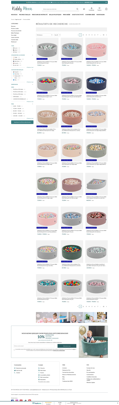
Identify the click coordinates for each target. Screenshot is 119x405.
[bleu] (22, 79)
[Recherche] (77, 9)
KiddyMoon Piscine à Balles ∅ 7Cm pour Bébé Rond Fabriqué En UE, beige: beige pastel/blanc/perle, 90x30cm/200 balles (47, 163)
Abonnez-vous (67, 346)
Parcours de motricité (40, 14)
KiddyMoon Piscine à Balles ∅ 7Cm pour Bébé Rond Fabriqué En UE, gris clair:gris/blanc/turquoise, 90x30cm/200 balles (47, 298)
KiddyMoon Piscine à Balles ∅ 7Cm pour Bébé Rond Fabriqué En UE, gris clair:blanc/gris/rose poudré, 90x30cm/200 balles (72, 96)
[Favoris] (99, 9)
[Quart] (22, 50)
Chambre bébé (90, 14)
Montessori (101, 14)
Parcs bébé (66, 14)
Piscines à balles (24, 14)
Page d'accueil (18, 19)
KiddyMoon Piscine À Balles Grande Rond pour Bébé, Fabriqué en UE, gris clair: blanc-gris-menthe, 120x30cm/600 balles (96, 265)
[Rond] (22, 52)
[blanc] (22, 77)
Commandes (17, 365)
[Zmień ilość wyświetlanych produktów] (57, 34)
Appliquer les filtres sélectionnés (22, 122)
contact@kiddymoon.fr (35, 389)
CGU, (74, 349)
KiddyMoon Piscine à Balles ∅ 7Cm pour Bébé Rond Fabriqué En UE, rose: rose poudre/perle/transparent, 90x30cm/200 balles (96, 62)
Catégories (14, 23)
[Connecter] (91, 9)
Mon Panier (43, 370)
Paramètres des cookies (44, 381)
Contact (18, 372)
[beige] (22, 57)
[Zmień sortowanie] (44, 34)
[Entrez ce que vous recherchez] (60, 9)
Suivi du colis (19, 370)
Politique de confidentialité (59, 350)
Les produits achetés (45, 375)
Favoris (42, 372)
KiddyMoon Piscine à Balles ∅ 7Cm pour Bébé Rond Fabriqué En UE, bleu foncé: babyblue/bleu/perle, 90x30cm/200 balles (96, 96)
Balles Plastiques (55, 14)
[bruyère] (22, 63)
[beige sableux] (22, 59)
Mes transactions (44, 377)
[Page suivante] (106, 34)
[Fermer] (106, 2)
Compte (40, 365)
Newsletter (43, 379)
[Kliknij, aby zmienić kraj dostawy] (84, 9)
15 (103, 35)
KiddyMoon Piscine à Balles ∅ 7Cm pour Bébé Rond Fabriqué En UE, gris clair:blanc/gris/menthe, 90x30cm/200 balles (47, 62)
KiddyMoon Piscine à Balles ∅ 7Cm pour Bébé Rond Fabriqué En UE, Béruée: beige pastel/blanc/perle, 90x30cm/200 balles (72, 197)
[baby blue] (22, 73)
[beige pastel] (22, 75)
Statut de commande (21, 368)
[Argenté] (22, 71)
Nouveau (14, 14)
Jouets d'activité (78, 14)
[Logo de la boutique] (22, 9)
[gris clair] (22, 65)
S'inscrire (42, 368)
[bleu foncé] (22, 61)
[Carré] (22, 48)
